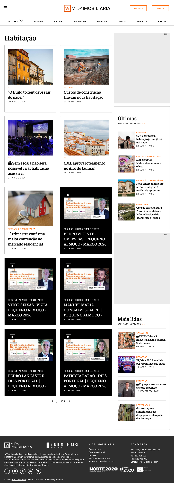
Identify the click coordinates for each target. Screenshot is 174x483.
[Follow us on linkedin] (30, 471)
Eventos (122, 21)
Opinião (38, 21)
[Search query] (25, 8)
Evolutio (59, 479)
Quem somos (95, 449)
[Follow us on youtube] (15, 471)
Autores (92, 455)
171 (62, 401)
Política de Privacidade (99, 458)
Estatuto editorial (97, 452)
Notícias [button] (15, 21)
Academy (162, 21)
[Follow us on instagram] (22, 471)
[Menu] (5, 7)
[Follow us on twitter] (38, 471)
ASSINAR (138, 8)
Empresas (102, 21)
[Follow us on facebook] (7, 471)
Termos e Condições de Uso (101, 461)
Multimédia (80, 21)
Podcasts (142, 21)
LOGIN (160, 8)
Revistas (58, 21)
